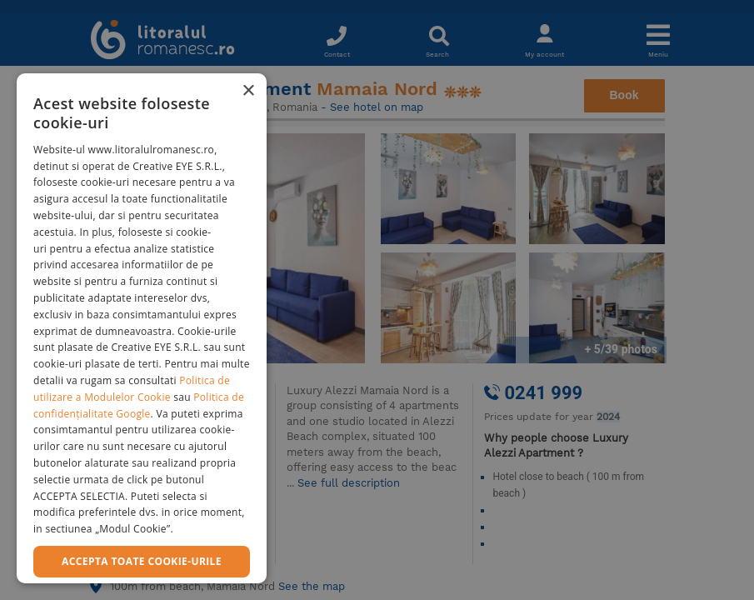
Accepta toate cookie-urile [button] (142, 561)
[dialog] (142, 328)
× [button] (248, 91)
